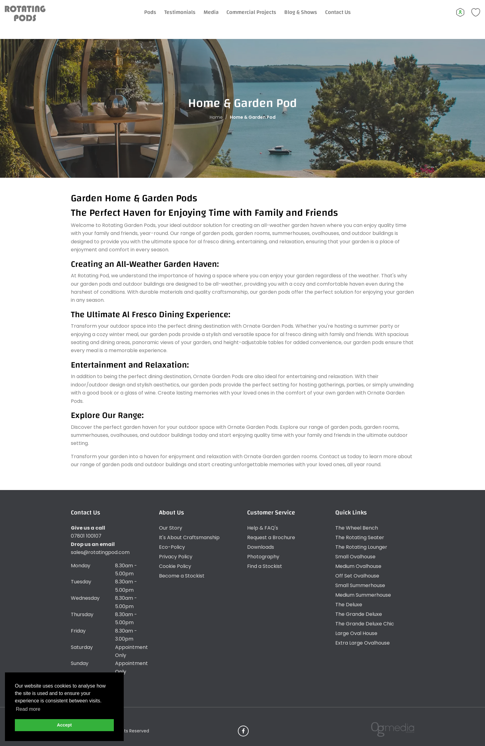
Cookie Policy (175, 566)
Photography (263, 556)
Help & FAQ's (262, 527)
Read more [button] (28, 709)
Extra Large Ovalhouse (362, 642)
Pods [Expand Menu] (159, 18)
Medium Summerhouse (363, 595)
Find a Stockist (264, 566)
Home (216, 117)
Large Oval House (356, 633)
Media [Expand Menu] (220, 18)
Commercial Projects (260, 18)
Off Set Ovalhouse (357, 575)
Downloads (260, 547)
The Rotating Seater (359, 537)
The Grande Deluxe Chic (364, 623)
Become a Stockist (181, 575)
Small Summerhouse (360, 585)
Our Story (170, 527)
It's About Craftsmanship (189, 537)
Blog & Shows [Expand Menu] (309, 18)
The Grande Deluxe (358, 614)
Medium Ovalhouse (358, 566)
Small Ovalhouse (355, 556)
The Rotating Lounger (361, 547)
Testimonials (188, 18)
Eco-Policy (172, 547)
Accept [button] (64, 725)
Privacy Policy (175, 556)
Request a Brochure (271, 537)
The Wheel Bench (356, 527)
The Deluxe (348, 604)
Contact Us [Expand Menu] (347, 18)
